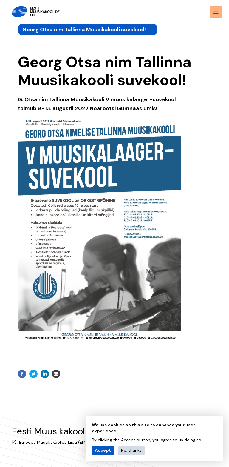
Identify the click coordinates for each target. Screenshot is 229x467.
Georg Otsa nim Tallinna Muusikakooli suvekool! (84, 28)
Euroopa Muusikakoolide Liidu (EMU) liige (59, 440)
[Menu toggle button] (211, 12)
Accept (103, 450)
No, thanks (131, 450)
